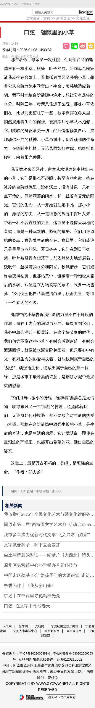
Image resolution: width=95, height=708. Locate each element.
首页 (46, 18)
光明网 (39, 626)
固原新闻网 (52, 631)
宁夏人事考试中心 (25, 631)
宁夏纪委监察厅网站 (64, 626)
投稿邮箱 (26, 3)
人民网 (7, 626)
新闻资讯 (63, 18)
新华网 (23, 626)
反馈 (37, 3)
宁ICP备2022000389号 (34, 653)
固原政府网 (74, 631)
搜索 (82, 12)
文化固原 (83, 18)
